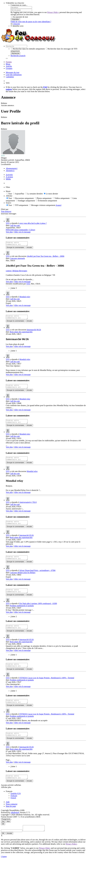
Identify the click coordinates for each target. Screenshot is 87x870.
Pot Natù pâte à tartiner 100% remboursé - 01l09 (38, 609)
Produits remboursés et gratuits (22, 611)
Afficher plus (6, 797)
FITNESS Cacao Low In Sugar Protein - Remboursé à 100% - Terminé (46, 685)
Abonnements (11, 168)
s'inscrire (16, 24)
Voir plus (9, 232)
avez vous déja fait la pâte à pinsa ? (33, 223)
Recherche (15, 53)
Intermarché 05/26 (26, 540)
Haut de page (11, 816)
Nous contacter (11, 813)
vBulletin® (15, 822)
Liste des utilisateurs (14, 75)
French (13, 807)
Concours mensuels (17, 259)
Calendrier (10, 77)
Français (14, 805)
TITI (7, 223)
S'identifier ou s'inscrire (15, 3)
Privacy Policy (53, 12)
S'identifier (15, 19)
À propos (9, 177)
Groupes (9, 68)
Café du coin (15, 225)
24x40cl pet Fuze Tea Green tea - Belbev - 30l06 (45, 257)
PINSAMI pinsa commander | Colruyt (20, 230)
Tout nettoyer (6, 211)
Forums (9, 62)
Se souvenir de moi (19, 17)
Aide (8, 811)
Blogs (8, 64)
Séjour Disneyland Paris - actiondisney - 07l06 (37, 575)
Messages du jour (12, 72)
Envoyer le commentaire (15, 248)
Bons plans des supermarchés (21, 333)
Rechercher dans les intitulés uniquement (28, 49)
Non (8, 831)
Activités (9, 175)
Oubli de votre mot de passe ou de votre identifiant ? (31, 22)
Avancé (58, 205)
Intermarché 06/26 (34, 331)
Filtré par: (5, 209)
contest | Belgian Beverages (16, 271)
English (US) (16, 803)
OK (3, 833)
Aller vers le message (22, 232)
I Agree (4, 867)
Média (8, 179)
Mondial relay (24, 297)
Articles (9, 66)
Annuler (29, 248)
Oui (3, 831)
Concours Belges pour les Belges (22, 578)
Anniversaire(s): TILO (28, 506)
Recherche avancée (18, 56)
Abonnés (9, 171)
